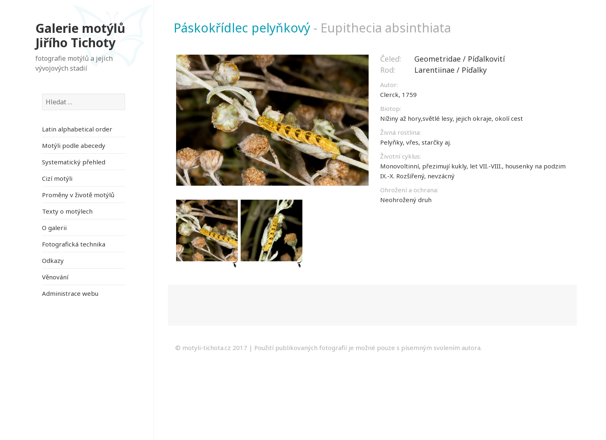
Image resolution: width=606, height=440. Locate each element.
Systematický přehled (73, 162)
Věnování (55, 277)
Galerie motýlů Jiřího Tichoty (80, 35)
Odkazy (53, 260)
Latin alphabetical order (77, 129)
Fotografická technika (73, 244)
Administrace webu (70, 293)
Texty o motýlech (67, 211)
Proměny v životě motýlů (78, 195)
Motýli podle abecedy (73, 145)
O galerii (54, 227)
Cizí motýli (57, 178)
